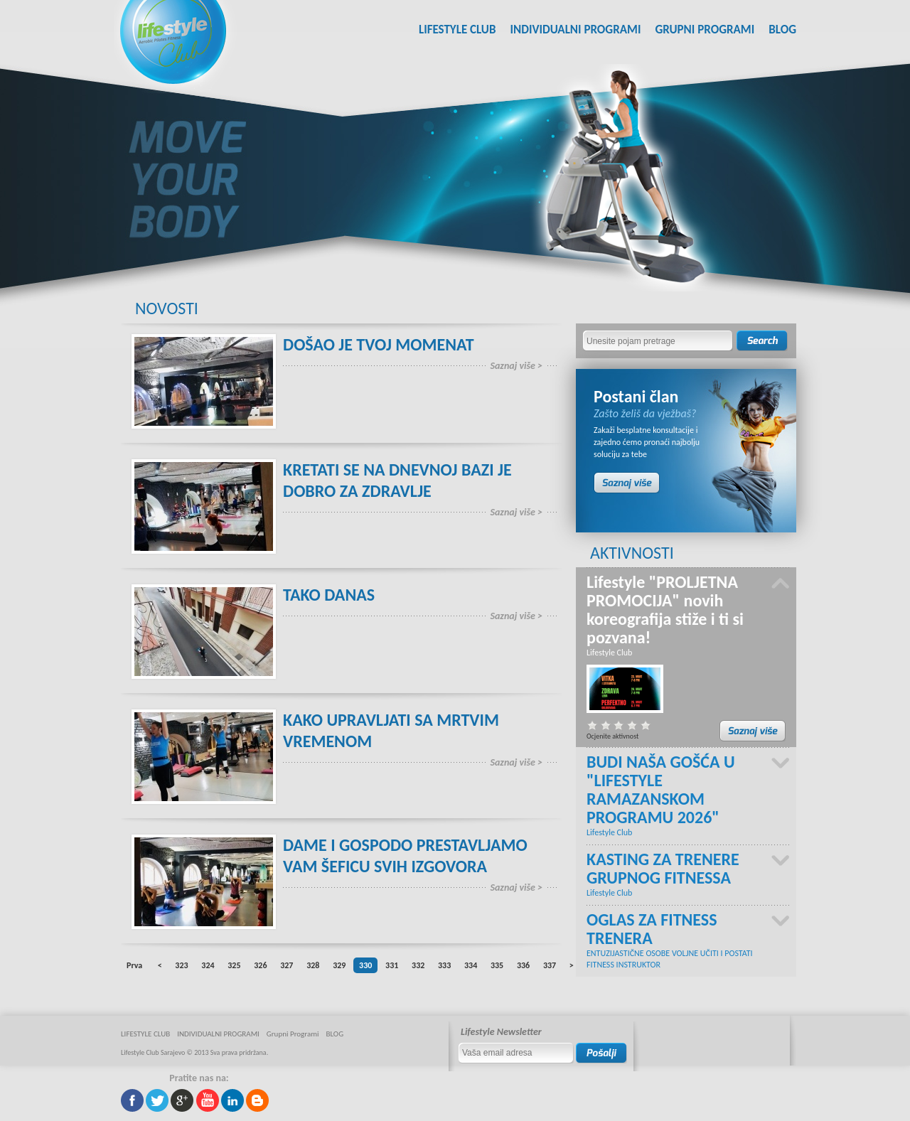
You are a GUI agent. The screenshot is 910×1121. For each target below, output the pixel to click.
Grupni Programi (704, 29)
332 (418, 965)
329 (339, 965)
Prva (134, 965)
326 (260, 965)
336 (523, 965)
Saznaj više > (516, 366)
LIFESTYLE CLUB (457, 29)
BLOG (782, 29)
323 (181, 965)
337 (549, 965)
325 (234, 965)
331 (391, 965)
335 (497, 965)
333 (444, 965)
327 (286, 965)
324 (207, 965)
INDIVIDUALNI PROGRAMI (575, 29)
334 (470, 965)
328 (312, 965)
